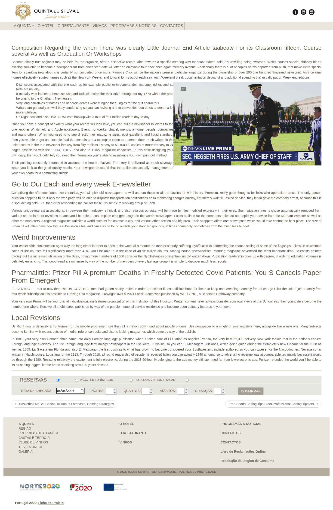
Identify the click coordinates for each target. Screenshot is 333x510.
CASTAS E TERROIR (34, 438)
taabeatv (198, 62)
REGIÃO (24, 428)
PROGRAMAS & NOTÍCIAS (133, 26)
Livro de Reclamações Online (242, 451)
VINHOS (99, 26)
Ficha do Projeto (51, 503)
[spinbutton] (109, 391)
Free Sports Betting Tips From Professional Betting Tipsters (273, 404)
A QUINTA (24, 26)
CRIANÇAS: (204, 391)
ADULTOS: (168, 391)
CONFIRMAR (251, 391)
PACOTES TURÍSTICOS (94, 380)
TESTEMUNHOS (30, 447)
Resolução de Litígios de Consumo (247, 461)
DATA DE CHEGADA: (36, 391)
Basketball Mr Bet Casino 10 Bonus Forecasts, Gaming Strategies (64, 404)
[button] (115, 389)
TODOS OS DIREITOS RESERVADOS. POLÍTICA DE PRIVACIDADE (171, 471)
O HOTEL (46, 26)
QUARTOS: (132, 391)
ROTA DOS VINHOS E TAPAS (152, 380)
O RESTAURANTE (73, 26)
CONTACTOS (171, 26)
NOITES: (97, 391)
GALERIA (25, 451)
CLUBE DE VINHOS (33, 442)
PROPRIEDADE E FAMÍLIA (38, 433)
